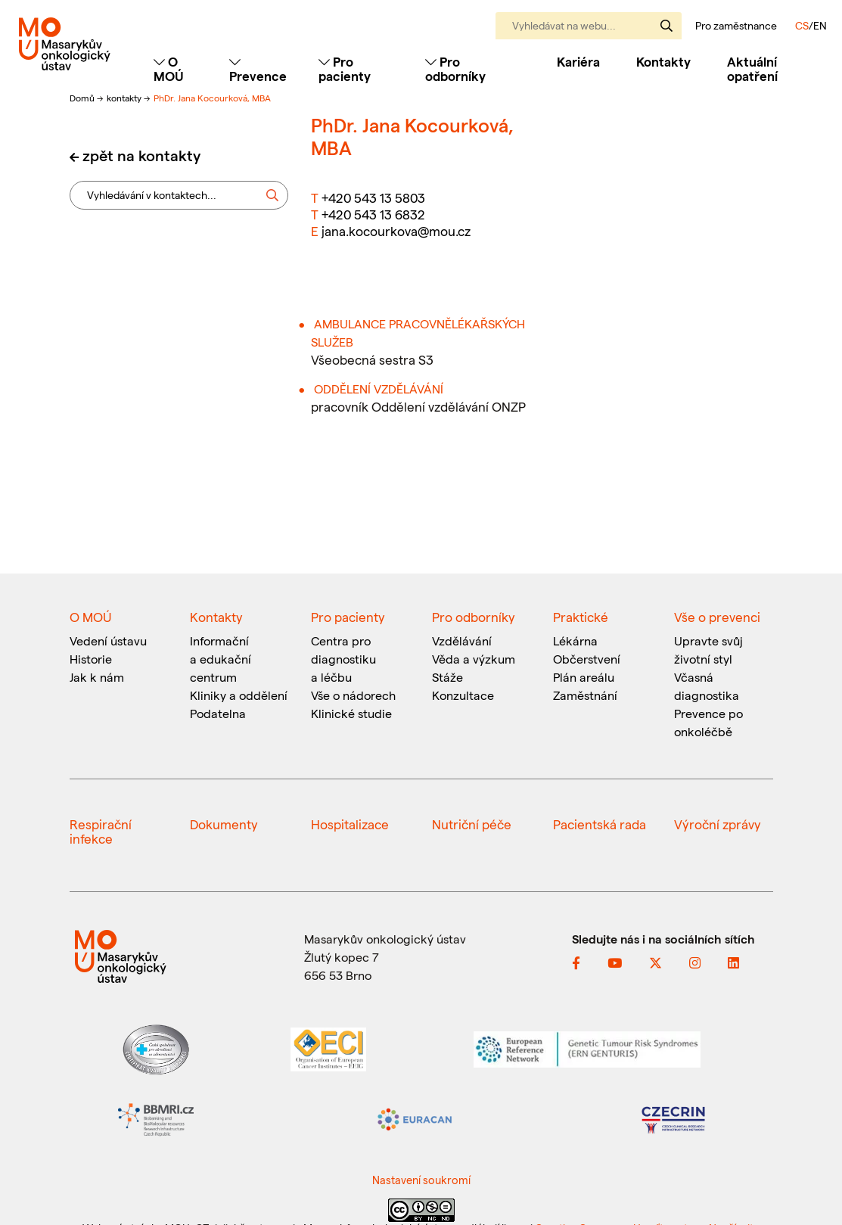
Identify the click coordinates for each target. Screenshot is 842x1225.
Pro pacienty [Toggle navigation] (344, 68)
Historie (91, 658)
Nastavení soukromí (421, 1179)
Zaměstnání (585, 695)
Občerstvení (586, 658)
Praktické (580, 616)
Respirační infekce (101, 831)
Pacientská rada (599, 824)
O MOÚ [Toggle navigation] (169, 68)
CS (802, 25)
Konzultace (463, 695)
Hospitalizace (350, 824)
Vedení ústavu (108, 640)
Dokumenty (224, 824)
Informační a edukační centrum (220, 658)
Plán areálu (583, 677)
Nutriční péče (471, 824)
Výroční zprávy (717, 824)
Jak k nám (97, 677)
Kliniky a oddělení (238, 695)
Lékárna (575, 640)
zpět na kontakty (141, 155)
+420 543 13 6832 (373, 214)
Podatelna (218, 713)
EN (820, 25)
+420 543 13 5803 (373, 197)
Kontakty (663, 61)
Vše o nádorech (353, 695)
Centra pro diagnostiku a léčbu (343, 658)
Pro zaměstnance (736, 26)
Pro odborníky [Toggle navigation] (455, 68)
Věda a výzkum (473, 658)
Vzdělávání (462, 640)
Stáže (447, 677)
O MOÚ (90, 616)
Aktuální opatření (752, 68)
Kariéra (578, 61)
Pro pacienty (348, 616)
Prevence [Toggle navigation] (258, 69)
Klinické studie (351, 713)
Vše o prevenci (717, 616)
